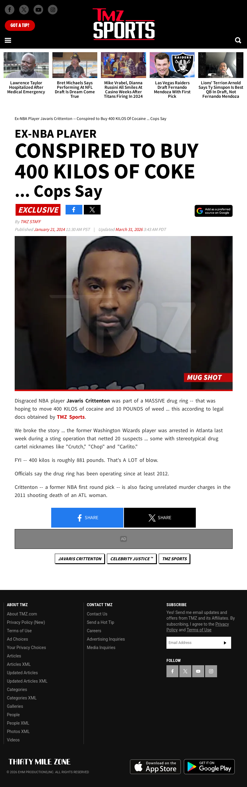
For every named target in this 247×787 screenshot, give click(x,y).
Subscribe (225, 643)
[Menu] (8, 40)
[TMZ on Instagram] (52, 9)
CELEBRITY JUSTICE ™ (131, 558)
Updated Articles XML (27, 681)
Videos (13, 740)
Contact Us (97, 614)
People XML (18, 723)
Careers (94, 630)
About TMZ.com (22, 614)
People (13, 714)
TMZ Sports (71, 416)
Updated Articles (22, 672)
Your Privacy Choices (26, 647)
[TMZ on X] (24, 9)
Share (87, 518)
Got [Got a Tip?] (19, 25)
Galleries (15, 706)
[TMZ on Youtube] (38, 9)
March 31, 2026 (129, 229)
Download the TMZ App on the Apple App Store (155, 766)
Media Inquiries (101, 647)
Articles (14, 656)
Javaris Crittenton (79, 558)
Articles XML (19, 664)
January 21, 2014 (50, 229)
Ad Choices (17, 639)
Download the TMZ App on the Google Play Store (209, 766)
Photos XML (18, 731)
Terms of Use (19, 630)
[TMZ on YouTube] (198, 671)
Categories (17, 689)
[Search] (238, 40)
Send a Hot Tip (100, 622)
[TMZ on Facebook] (9, 9)
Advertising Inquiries (106, 639)
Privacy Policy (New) (26, 622)
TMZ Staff (30, 221)
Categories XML (22, 698)
